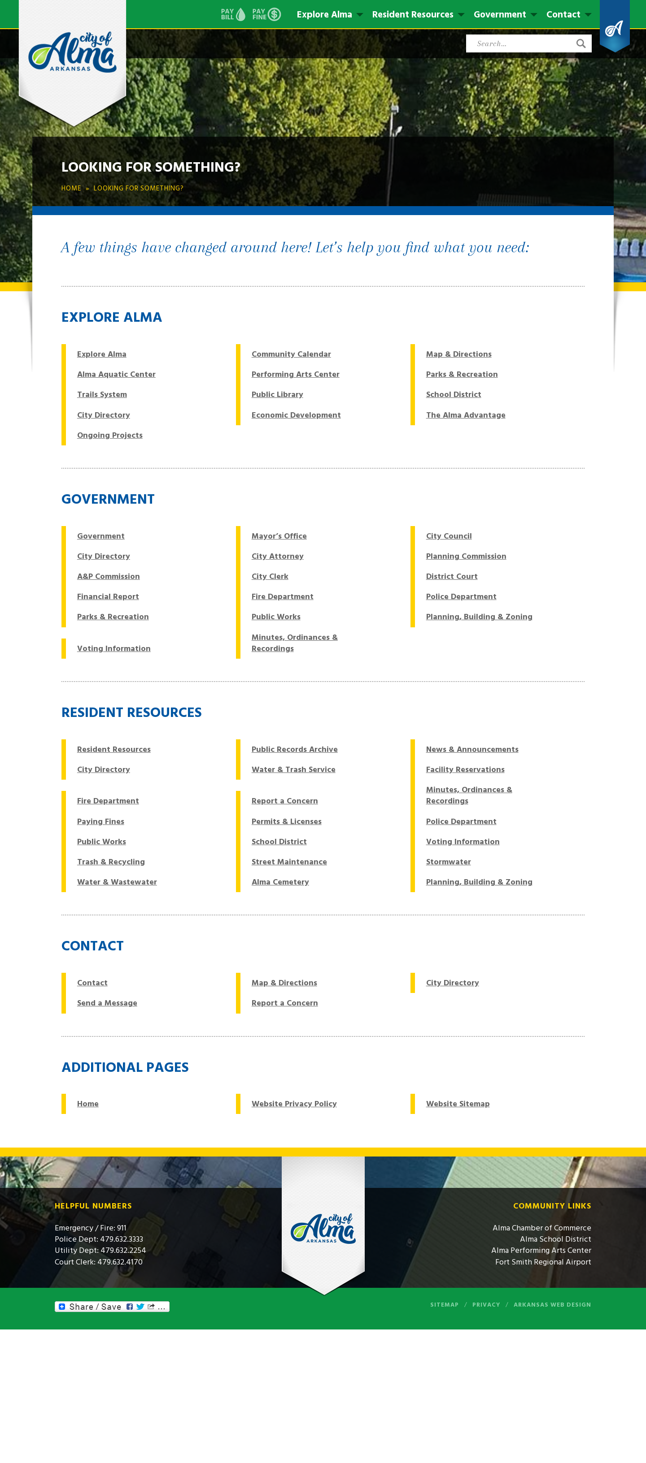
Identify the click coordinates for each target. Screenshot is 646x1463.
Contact (563, 14)
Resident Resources (413, 14)
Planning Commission (466, 556)
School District (453, 394)
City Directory (103, 415)
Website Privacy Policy (294, 1103)
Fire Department (283, 596)
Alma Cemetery (280, 882)
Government (500, 14)
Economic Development (296, 415)
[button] (581, 43)
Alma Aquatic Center (116, 374)
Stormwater (448, 861)
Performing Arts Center (296, 374)
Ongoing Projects (110, 435)
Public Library (277, 394)
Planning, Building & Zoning (479, 616)
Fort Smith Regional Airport (543, 1262)
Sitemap (444, 1305)
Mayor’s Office (279, 536)
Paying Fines (100, 821)
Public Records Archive (295, 749)
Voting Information (114, 648)
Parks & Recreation (462, 374)
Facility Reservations (465, 769)
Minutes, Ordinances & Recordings (295, 643)
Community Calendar (291, 354)
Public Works (276, 616)
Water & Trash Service (294, 769)
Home (88, 1103)
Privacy (486, 1305)
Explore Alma (324, 14)
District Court (452, 576)
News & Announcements (472, 749)
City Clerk (270, 576)
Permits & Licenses (287, 821)
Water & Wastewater (117, 882)
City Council (449, 536)
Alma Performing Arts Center (541, 1250)
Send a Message (107, 1003)
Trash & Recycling (111, 861)
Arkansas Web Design (552, 1305)
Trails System (102, 394)
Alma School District (555, 1239)
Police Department (461, 596)
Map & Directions (459, 354)
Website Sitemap (458, 1103)
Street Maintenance (289, 861)
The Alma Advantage (466, 415)
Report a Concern (285, 800)
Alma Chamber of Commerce (542, 1227)
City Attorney (278, 556)
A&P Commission (108, 576)
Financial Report (108, 596)
